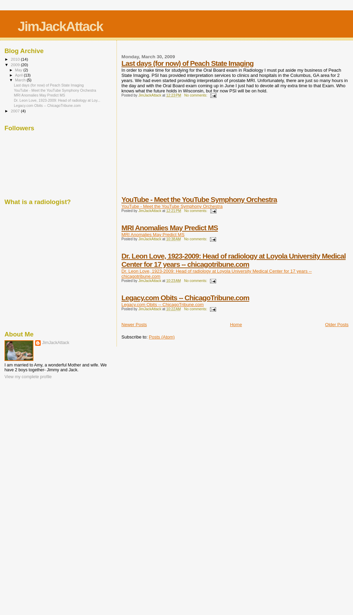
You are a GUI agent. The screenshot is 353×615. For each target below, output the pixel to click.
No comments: (196, 95)
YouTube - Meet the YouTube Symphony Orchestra (199, 199)
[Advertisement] (173, 151)
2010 (16, 59)
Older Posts (337, 324)
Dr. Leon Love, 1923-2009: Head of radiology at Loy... (57, 100)
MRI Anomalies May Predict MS (169, 228)
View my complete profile (28, 376)
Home (236, 324)
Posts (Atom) (162, 337)
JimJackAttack (60, 26)
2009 (16, 64)
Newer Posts (134, 324)
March (21, 80)
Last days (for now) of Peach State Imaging (187, 63)
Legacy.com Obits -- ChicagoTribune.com (185, 298)
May (19, 70)
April (19, 75)
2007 (16, 111)
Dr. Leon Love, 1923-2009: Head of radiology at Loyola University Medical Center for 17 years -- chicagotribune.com (233, 260)
